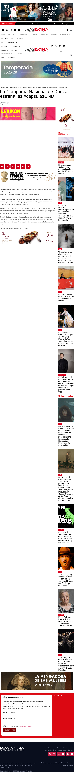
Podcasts (44, 35)
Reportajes (24, 35)
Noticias (35, 35)
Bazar (12, 38)
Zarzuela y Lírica (62, 374)
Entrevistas (12, 35)
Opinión (70, 750)
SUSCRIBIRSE (10, 730)
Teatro (60, 202)
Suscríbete (20, 38)
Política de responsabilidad (50, 763)
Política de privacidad (24, 726)
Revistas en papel (65, 35)
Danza (60, 291)
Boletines (4, 38)
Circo (71, 748)
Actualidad (61, 162)
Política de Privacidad (67, 763)
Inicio (3, 35)
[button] (70, 30)
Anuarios (54, 35)
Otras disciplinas (51, 750)
